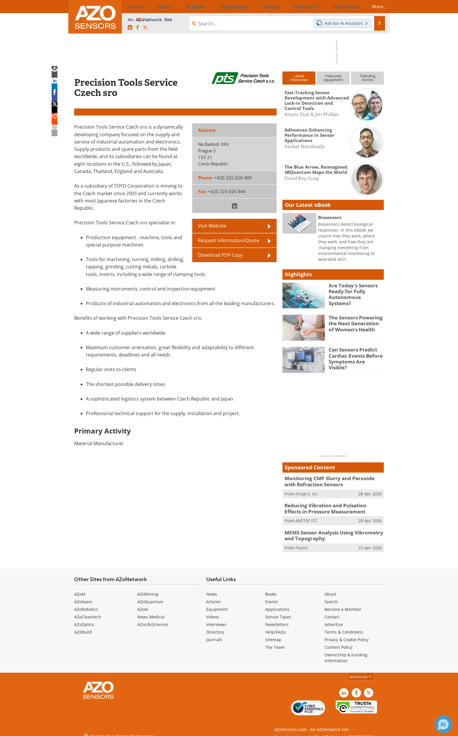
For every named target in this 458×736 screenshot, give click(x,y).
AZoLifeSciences (153, 620)
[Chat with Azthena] (443, 724)
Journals (214, 635)
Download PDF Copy (220, 255)
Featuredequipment (333, 77)
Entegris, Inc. (306, 492)
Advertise (334, 620)
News (211, 590)
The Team (274, 643)
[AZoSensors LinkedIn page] (130, 28)
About (330, 590)
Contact (332, 613)
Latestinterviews (299, 77)
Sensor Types (278, 613)
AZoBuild (83, 628)
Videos (212, 613)
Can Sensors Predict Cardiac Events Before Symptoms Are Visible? (354, 355)
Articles (213, 597)
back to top (361, 672)
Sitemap (273, 635)
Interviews (216, 620)
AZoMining (147, 590)
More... (374, 6)
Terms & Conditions (344, 628)
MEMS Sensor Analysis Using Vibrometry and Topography (333, 532)
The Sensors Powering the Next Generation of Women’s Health (354, 322)
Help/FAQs (275, 628)
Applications (277, 605)
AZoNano (83, 597)
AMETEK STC (306, 518)
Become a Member (343, 605)
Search (331, 597)
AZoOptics (84, 620)
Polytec (301, 543)
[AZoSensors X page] (145, 28)
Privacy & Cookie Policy (347, 635)
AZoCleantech (87, 613)
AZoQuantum (150, 597)
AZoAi (142, 605)
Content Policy (338, 643)
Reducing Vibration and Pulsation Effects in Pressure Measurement (332, 506)
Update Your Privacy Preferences (118, 728)
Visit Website (212, 226)
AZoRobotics (86, 605)
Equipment (217, 605)
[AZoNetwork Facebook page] (137, 28)
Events (271, 597)
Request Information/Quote (228, 240)
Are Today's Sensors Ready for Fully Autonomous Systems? (353, 290)
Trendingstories (367, 77)
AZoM (79, 590)
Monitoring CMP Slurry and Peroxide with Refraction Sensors (330, 480)
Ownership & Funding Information (346, 653)
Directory (215, 628)
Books (271, 590)
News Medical (151, 613)
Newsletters (277, 620)
